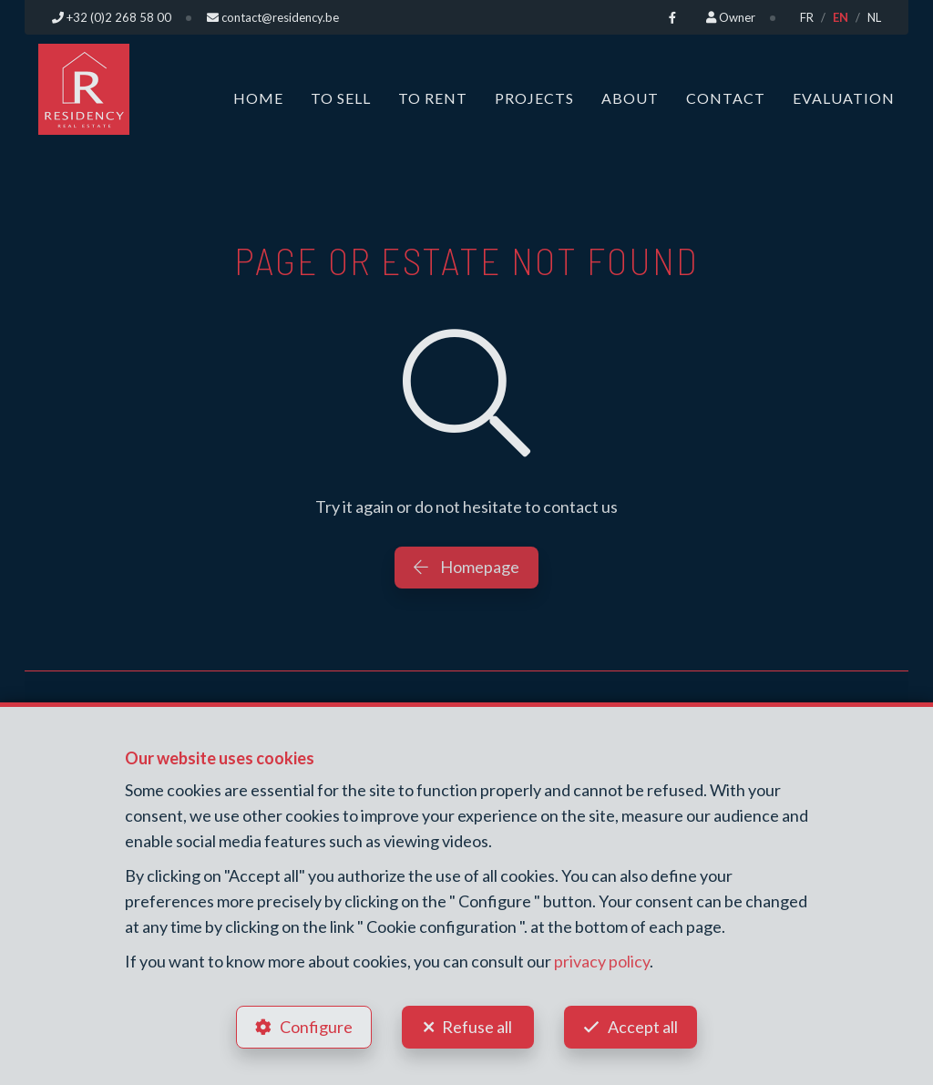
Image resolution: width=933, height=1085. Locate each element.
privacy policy (602, 961)
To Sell (341, 98)
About (630, 98)
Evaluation (844, 98)
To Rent (432, 98)
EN (840, 17)
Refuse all (477, 1027)
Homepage (466, 567)
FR (807, 17)
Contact (725, 98)
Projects (534, 98)
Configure (316, 1027)
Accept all (643, 1027)
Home (258, 98)
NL (874, 17)
